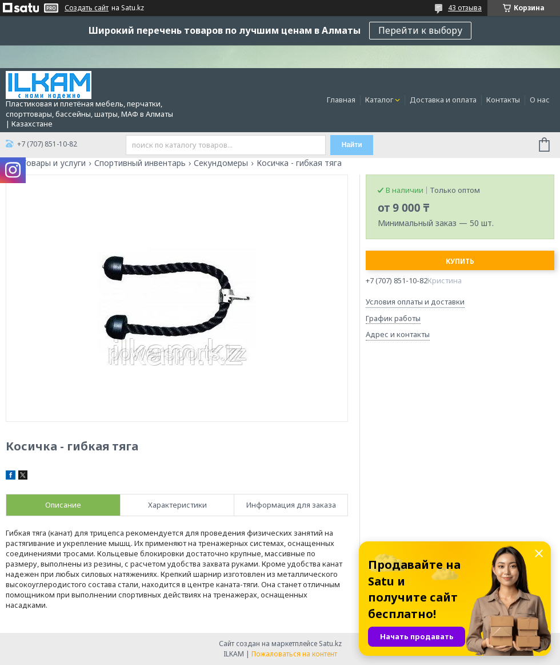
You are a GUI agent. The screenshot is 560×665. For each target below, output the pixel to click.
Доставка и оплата (443, 99)
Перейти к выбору (420, 30)
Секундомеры (221, 163)
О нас (540, 99)
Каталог (379, 99)
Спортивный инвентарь (140, 163)
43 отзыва (465, 8)
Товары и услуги (54, 163)
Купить (460, 261)
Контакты (503, 99)
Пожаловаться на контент (294, 654)
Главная (341, 99)
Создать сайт (87, 8)
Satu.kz (330, 643)
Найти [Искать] (352, 145)
